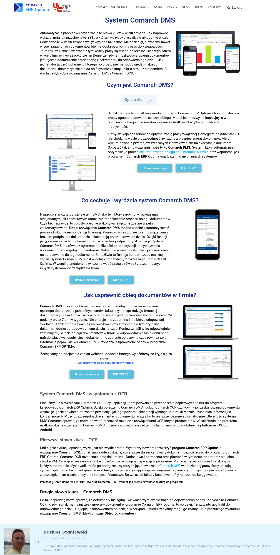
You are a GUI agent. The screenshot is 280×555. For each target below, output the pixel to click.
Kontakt (214, 7)
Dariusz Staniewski (65, 532)
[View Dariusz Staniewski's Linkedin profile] (37, 541)
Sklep (199, 7)
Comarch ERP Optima (112, 7)
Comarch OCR (169, 466)
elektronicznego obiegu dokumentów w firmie (174, 152)
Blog (186, 7)
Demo (158, 7)
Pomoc (141, 7)
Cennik (172, 7)
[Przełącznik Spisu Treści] (149, 100)
